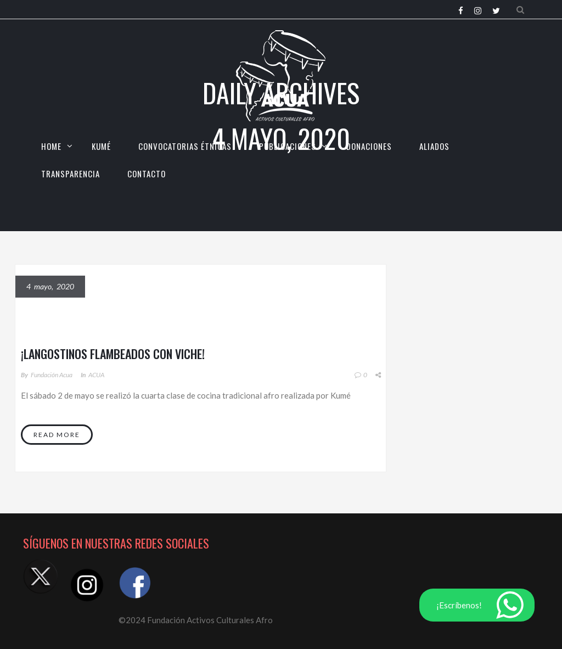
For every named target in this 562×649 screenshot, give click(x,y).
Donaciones (369, 146)
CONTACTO (146, 173)
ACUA (96, 375)
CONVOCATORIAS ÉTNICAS (185, 146)
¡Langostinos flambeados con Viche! (113, 353)
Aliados (434, 146)
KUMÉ (101, 146)
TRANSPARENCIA (70, 173)
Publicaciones (287, 146)
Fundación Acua (51, 375)
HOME (51, 146)
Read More (56, 434)
